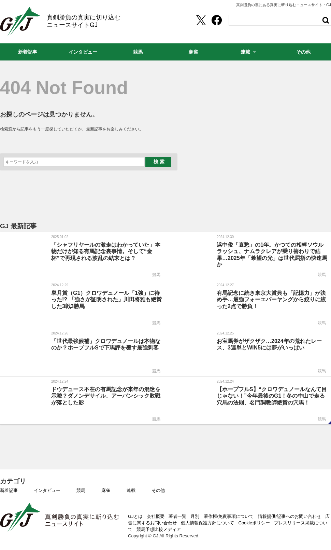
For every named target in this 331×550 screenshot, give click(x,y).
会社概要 (155, 516)
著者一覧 (177, 516)
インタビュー (47, 490)
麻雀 (105, 490)
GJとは (135, 516)
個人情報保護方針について (207, 522)
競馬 (80, 490)
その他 (158, 490)
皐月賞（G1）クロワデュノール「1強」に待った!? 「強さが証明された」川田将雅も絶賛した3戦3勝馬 (106, 299)
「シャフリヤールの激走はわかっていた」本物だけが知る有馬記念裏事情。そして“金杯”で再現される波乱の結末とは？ (105, 251)
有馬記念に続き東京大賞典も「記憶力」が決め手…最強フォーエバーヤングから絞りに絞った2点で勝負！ (271, 299)
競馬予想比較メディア (158, 529)
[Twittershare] (201, 20)
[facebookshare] (217, 20)
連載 (131, 490)
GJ (20, 21)
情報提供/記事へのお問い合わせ (289, 516)
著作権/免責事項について (229, 516)
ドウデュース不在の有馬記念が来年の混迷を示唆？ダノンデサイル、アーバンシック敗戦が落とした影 (105, 395)
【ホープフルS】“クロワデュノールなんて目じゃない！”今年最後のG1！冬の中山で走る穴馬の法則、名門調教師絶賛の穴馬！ (272, 395)
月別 (194, 516)
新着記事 (9, 490)
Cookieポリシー (254, 522)
